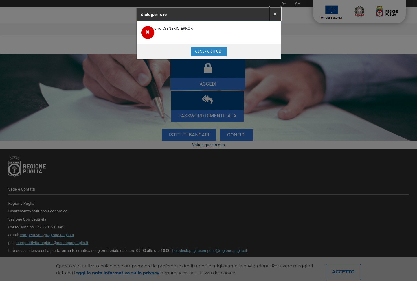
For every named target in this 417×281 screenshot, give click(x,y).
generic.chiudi (208, 51)
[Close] (275, 14)
